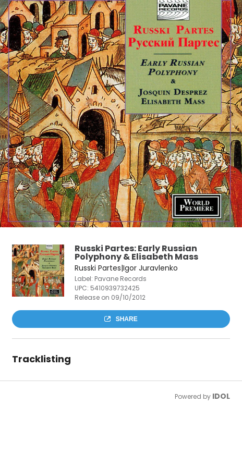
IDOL (221, 396)
